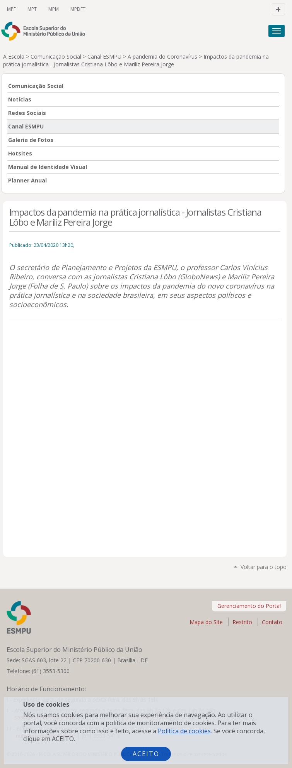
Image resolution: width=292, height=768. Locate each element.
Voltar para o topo (264, 567)
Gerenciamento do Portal (249, 605)
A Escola (13, 56)
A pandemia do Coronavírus (162, 56)
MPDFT (77, 9)
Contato (272, 622)
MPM (53, 9)
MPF (11, 9)
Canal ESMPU (104, 56)
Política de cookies (184, 731)
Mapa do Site (206, 622)
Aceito (146, 753)
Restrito (242, 622)
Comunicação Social (56, 56)
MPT (32, 9)
